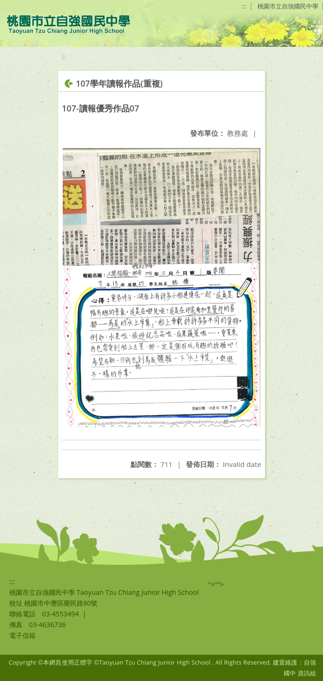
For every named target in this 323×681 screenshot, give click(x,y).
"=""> (216, 584)
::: (244, 6)
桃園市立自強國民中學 (287, 6)
